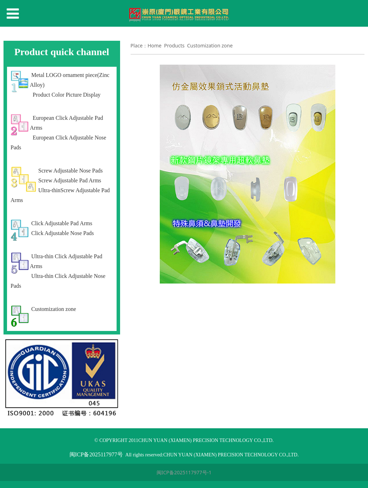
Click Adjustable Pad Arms (61, 223)
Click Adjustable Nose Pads (62, 233)
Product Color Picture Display (65, 95)
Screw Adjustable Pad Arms (69, 180)
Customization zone (53, 309)
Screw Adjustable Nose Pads (70, 171)
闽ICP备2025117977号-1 (184, 472)
